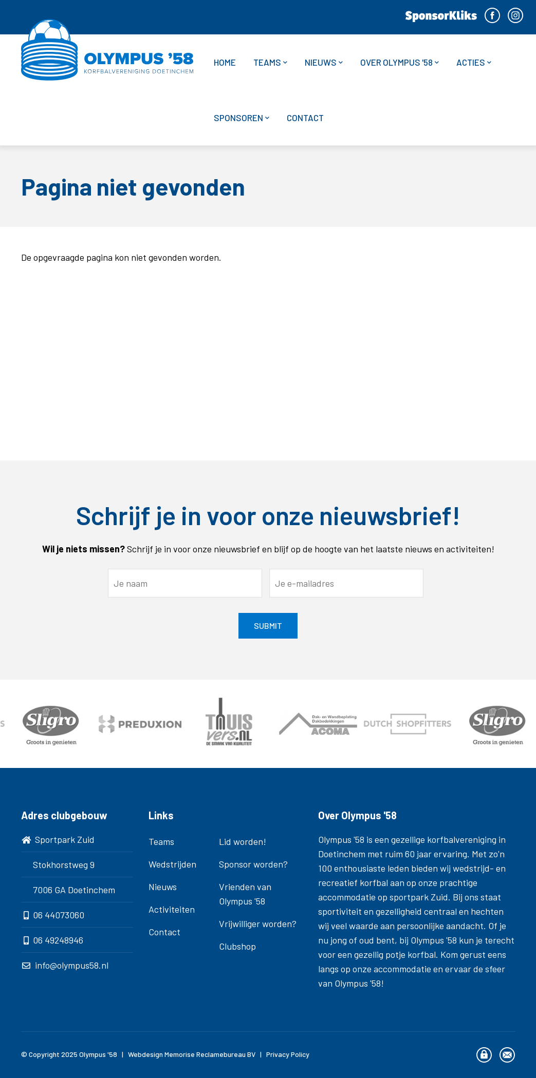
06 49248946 (58, 940)
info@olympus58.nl (71, 965)
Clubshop (237, 946)
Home (225, 62)
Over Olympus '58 (399, 62)
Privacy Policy (287, 1054)
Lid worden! (242, 841)
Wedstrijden (172, 864)
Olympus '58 (98, 1054)
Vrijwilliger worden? (258, 923)
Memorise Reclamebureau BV (209, 1054)
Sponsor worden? (253, 864)
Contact (305, 117)
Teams (270, 62)
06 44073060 (58, 914)
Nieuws (324, 62)
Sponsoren (241, 117)
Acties (473, 62)
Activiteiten (172, 909)
